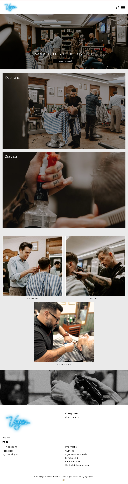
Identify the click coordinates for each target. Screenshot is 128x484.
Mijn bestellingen (10, 454)
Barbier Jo (95, 298)
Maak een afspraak (64, 61)
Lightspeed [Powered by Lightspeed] (89, 477)
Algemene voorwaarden (76, 454)
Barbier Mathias (64, 364)
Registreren (8, 451)
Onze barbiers (72, 417)
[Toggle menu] (122, 7)
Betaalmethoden (73, 461)
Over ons (69, 451)
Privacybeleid (71, 458)
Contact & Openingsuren (77, 465)
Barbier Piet (32, 298)
